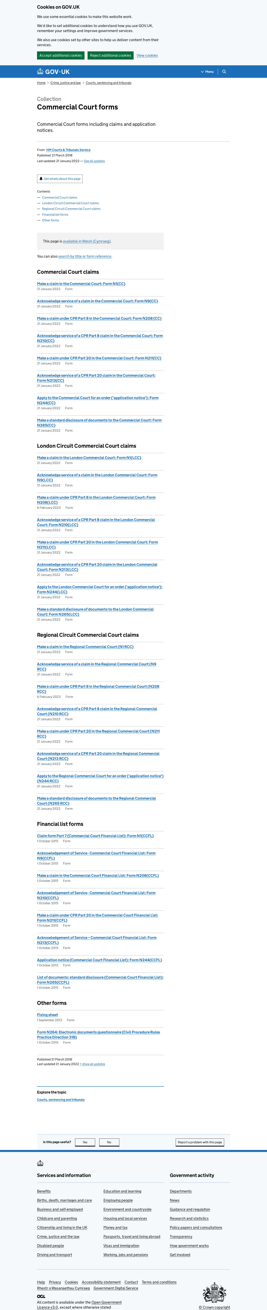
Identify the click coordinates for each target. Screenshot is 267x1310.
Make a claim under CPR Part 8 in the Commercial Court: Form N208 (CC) (99, 318)
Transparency (181, 1236)
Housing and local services (125, 1218)
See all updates (94, 161)
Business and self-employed (60, 1209)
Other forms (50, 220)
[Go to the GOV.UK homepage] (53, 71)
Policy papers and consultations (196, 1227)
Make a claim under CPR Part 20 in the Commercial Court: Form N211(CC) (99, 358)
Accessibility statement (101, 1282)
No (113, 1142)
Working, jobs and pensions (125, 1254)
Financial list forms (55, 214)
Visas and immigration (121, 1245)
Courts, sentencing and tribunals (108, 83)
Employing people (118, 1200)
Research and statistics (189, 1218)
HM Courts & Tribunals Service (68, 150)
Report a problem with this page (200, 1142)
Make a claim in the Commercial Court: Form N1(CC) (81, 283)
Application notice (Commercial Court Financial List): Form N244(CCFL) (99, 960)
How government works (189, 1245)
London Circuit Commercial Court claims (70, 203)
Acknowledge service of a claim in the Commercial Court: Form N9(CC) (97, 301)
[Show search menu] (224, 72)
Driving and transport (54, 1254)
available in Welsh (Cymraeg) (86, 241)
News (174, 1200)
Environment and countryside (127, 1209)
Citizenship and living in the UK (62, 1227)
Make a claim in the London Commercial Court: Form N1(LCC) (89, 457)
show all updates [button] (92, 1064)
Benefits (44, 1191)
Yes (89, 1142)
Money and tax (115, 1227)
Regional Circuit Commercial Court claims (71, 209)
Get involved (180, 1254)
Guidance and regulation (190, 1209)
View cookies (147, 55)
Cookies (71, 1282)
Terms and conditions (159, 1282)
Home (41, 83)
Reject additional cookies (110, 55)
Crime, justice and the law (58, 1236)
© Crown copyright (214, 1307)
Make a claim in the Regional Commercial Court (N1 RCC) (85, 646)
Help (41, 1282)
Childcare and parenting (57, 1218)
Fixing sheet (47, 1014)
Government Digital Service (116, 1288)
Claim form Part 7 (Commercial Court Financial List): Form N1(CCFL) (95, 835)
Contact (131, 1282)
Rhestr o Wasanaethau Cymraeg (63, 1288)
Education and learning (122, 1191)
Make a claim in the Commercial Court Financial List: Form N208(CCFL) (98, 875)
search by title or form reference (84, 256)
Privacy (55, 1282)
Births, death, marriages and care (64, 1200)
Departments (181, 1191)
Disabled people (50, 1245)
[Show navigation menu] (207, 72)
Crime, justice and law (66, 83)
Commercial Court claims (59, 197)
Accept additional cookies (60, 55)
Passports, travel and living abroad (131, 1236)
